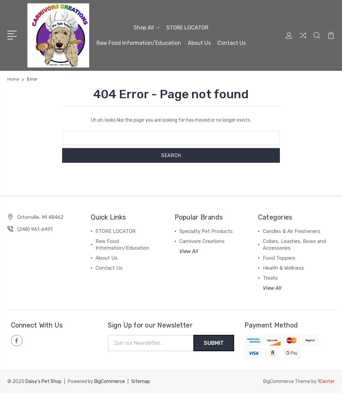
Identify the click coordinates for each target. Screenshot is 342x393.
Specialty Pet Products (206, 231)
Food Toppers (279, 258)
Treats (270, 278)
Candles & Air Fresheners (291, 231)
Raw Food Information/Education (139, 42)
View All (188, 251)
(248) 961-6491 (34, 229)
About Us (199, 42)
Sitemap (140, 381)
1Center (326, 381)
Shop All (147, 27)
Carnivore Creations (202, 241)
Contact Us (231, 42)
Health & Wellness (283, 268)
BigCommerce (109, 381)
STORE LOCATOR (187, 27)
